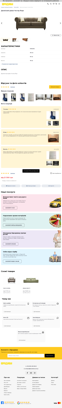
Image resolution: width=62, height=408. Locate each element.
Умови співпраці (7, 389)
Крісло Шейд (6, 285)
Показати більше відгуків (31, 168)
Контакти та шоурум (21, 377)
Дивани (52, 377)
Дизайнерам (6, 383)
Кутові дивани (35, 379)
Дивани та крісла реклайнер (38, 387)
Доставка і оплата (21, 379)
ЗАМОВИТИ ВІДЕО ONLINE (12, 258)
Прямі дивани (35, 377)
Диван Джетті (26, 285)
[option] (31, 23)
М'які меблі (17, 7)
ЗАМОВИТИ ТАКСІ (10, 205)
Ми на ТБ (6, 379)
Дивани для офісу (36, 385)
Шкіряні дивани (35, 383)
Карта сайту (7, 391)
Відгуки (5, 385)
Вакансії (6, 387)
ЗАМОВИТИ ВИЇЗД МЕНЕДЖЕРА (13, 222)
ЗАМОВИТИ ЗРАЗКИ (10, 241)
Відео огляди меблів (21, 385)
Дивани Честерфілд (36, 381)
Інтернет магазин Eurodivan (7, 7)
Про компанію (7, 377)
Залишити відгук (55, 86)
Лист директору (7, 381)
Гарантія (19, 381)
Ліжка (52, 379)
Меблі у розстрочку (21, 383)
